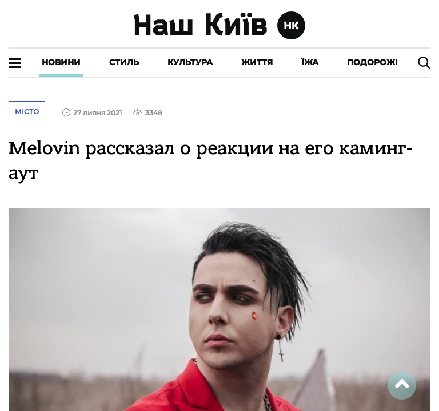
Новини (61, 62)
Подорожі (372, 62)
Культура (190, 62)
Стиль (124, 62)
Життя (257, 62)
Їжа (309, 62)
